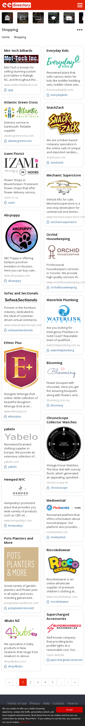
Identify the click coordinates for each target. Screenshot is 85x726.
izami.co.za (11, 197)
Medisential (55, 501)
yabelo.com (11, 463)
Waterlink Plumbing (62, 301)
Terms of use (17, 703)
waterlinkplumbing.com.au (63, 347)
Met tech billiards (18, 50)
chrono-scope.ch (57, 484)
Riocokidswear (58, 551)
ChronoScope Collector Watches (61, 421)
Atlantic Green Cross (21, 102)
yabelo (9, 430)
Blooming (54, 364)
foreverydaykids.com (59, 90)
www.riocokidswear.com (61, 598)
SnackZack (54, 107)
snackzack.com (55, 157)
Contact (58, 703)
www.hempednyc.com (18, 522)
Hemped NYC (14, 481)
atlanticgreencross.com (19, 136)
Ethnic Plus (13, 344)
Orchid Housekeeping (58, 238)
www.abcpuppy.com (17, 275)
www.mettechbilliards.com (21, 85)
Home (6, 37)
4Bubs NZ (12, 621)
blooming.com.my (57, 402)
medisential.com (56, 534)
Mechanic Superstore (63, 174)
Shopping (20, 37)
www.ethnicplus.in (15, 413)
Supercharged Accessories (57, 617)
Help (46, 703)
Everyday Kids (57, 50)
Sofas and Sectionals (21, 292)
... (61, 682)
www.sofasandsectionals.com (23, 324)
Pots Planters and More (18, 541)
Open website (55, 656)
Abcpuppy (12, 214)
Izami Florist (14, 153)
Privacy (35, 703)
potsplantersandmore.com (21, 604)
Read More (25, 722)
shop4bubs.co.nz (15, 662)
